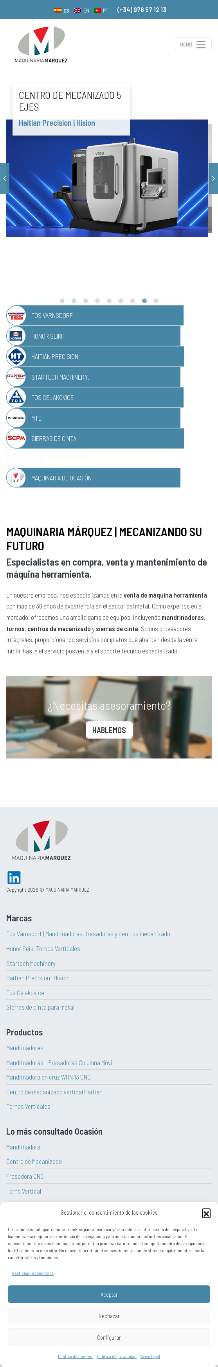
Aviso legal (150, 1356)
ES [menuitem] (66, 10)
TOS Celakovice (52, 397)
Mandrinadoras (24, 1047)
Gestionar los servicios (33, 1273)
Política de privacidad (117, 1356)
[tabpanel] (109, 178)
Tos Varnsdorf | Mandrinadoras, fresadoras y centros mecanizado (88, 933)
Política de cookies (75, 1356)
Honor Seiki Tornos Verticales (43, 948)
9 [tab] (156, 301)
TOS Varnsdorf (52, 315)
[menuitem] (62, 10)
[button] (206, 1213)
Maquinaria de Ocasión (61, 478)
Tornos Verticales (28, 1106)
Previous (4, 178)
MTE (36, 418)
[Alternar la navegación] (193, 44)
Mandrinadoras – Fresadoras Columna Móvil (60, 1062)
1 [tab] (62, 301)
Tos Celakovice (25, 992)
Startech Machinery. (60, 377)
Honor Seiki (46, 336)
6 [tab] (121, 301)
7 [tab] (133, 301)
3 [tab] (86, 301)
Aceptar (109, 1294)
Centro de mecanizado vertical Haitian (54, 1092)
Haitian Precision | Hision (38, 978)
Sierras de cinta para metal (40, 1007)
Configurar (109, 1337)
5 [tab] (109, 301)
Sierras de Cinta (53, 438)
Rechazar (109, 1315)
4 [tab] (97, 301)
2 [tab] (74, 301)
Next (213, 178)
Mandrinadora (23, 1147)
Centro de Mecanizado (34, 1161)
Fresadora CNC (25, 1176)
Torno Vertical (23, 1191)
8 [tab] (144, 301)
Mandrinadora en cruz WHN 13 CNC (48, 1077)
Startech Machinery (31, 963)
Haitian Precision (54, 356)
